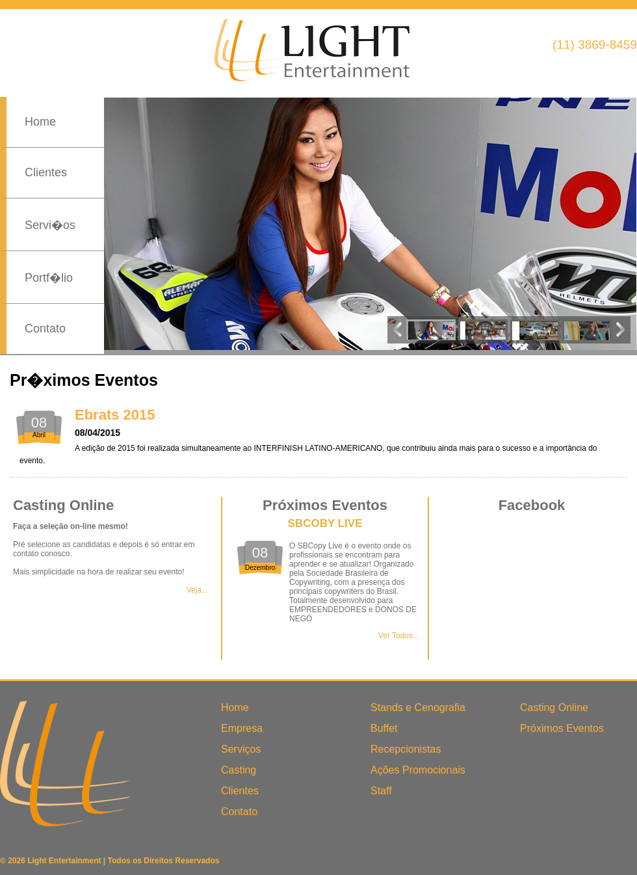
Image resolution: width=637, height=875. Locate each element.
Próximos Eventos (562, 728)
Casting (238, 769)
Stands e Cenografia (417, 707)
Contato (45, 328)
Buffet (384, 728)
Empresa (242, 728)
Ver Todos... (398, 635)
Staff (381, 790)
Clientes (46, 172)
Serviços (241, 749)
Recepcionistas (405, 749)
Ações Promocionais (417, 769)
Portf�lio (49, 277)
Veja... (197, 590)
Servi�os (50, 225)
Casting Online (554, 707)
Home (40, 121)
